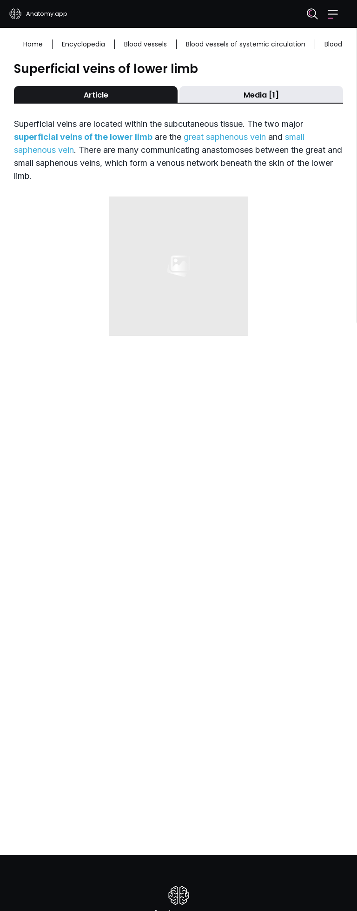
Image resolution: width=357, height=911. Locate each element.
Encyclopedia (83, 44)
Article (96, 95)
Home (33, 44)
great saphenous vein (225, 137)
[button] (332, 14)
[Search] (312, 14)
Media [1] (261, 95)
